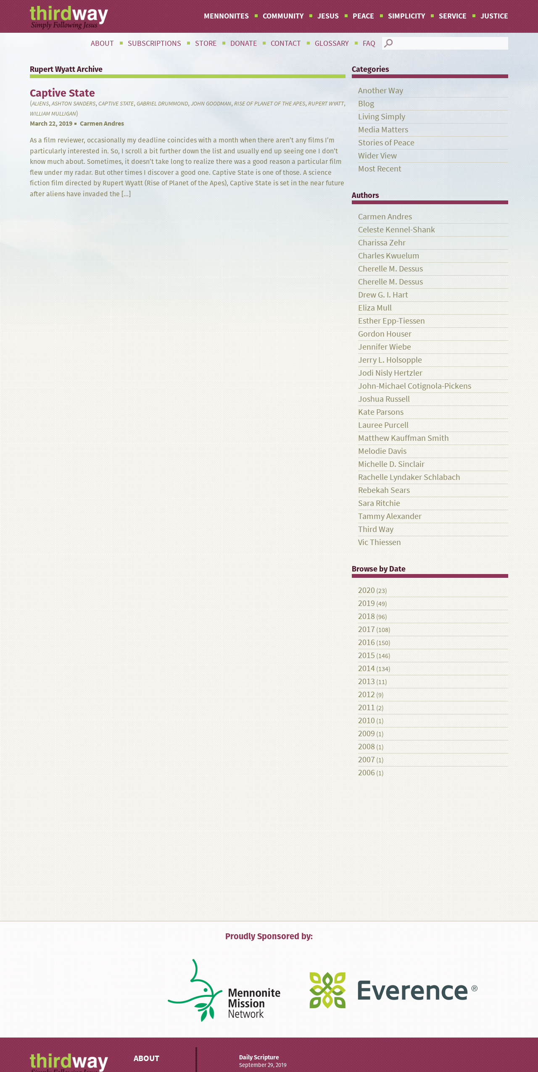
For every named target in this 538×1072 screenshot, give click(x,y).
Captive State (116, 104)
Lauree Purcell (383, 425)
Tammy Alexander (390, 516)
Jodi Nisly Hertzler (390, 373)
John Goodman (211, 104)
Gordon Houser (384, 334)
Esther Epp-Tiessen (391, 321)
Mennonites (226, 16)
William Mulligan (53, 114)
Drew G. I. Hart (383, 294)
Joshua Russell (384, 399)
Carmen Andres (102, 123)
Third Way (375, 529)
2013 (366, 681)
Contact (286, 43)
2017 (366, 629)
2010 (366, 720)
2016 (366, 642)
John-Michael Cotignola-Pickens (414, 386)
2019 (366, 603)
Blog (366, 103)
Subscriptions (154, 43)
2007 (366, 759)
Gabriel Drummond (162, 104)
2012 (366, 694)
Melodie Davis (382, 451)
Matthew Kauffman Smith (403, 438)
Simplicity (406, 16)
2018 (366, 616)
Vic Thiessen (379, 542)
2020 (366, 590)
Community (283, 16)
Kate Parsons (381, 412)
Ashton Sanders (73, 104)
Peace (363, 16)
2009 (366, 733)
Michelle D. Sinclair (391, 464)
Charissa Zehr (382, 242)
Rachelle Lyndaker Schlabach (409, 477)
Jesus (328, 16)
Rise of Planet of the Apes (269, 104)
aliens (40, 104)
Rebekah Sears (384, 490)
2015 (366, 655)
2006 (366, 772)
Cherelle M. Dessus (390, 268)
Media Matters (383, 129)
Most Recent (379, 168)
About (102, 43)
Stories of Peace (386, 142)
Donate (243, 43)
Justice (494, 16)
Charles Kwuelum (388, 255)
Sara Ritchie (379, 503)
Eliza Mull (375, 307)
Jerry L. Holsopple (390, 360)
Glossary (332, 43)
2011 (366, 707)
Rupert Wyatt (326, 104)
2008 (366, 746)
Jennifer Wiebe (384, 347)
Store (205, 43)
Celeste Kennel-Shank (396, 229)
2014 (366, 668)
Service (453, 16)
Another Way (380, 90)
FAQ (369, 43)
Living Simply (381, 116)
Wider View (377, 155)
